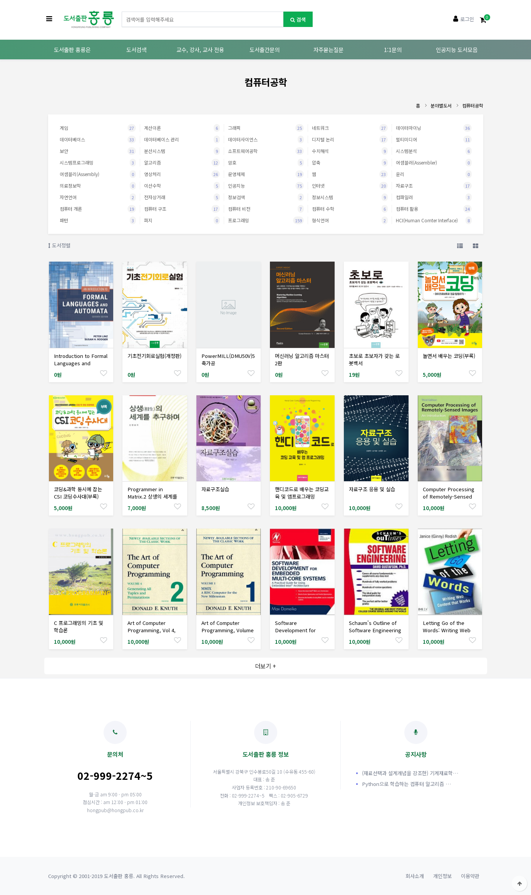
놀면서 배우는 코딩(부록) (449, 355)
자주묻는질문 (328, 49)
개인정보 (442, 876)
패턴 (98, 220)
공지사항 (415, 739)
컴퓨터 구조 (182, 209)
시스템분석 (434, 151)
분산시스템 (182, 151)
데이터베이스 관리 (182, 139)
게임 (98, 128)
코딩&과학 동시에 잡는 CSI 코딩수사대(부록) (78, 492)
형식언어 (350, 220)
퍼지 (182, 220)
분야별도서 (441, 105)
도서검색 (136, 49)
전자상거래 (182, 197)
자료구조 (434, 186)
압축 (350, 162)
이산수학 (182, 186)
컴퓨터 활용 (434, 209)
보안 (98, 151)
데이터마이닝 (434, 128)
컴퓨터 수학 (350, 209)
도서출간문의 (265, 49)
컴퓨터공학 (472, 105)
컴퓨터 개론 (98, 209)
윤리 (434, 174)
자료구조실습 (215, 489)
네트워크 (350, 128)
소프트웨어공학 (266, 151)
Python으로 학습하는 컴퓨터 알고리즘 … (406, 784)
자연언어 (98, 197)
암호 (266, 162)
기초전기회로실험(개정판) (154, 355)
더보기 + (265, 666)
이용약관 (470, 876)
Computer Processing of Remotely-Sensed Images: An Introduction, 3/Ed (448, 500)
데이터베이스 (98, 139)
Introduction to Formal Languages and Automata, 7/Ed (80, 363)
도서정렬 (59, 245)
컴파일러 (434, 197)
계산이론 (182, 128)
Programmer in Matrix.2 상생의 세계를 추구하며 (152, 496)
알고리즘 (182, 162)
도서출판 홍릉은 (72, 49)
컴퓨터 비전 (266, 209)
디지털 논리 (350, 139)
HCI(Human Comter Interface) (434, 220)
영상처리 (182, 174)
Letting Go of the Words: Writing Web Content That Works (447, 630)
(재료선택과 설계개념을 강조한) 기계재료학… (410, 773)
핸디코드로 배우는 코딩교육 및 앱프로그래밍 (302, 492)
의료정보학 (98, 186)
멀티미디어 (434, 139)
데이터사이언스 (266, 139)
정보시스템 (350, 197)
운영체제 (266, 174)
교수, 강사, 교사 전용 (200, 49)
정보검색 (266, 197)
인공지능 (266, 186)
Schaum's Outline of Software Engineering (375, 626)
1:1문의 (393, 49)
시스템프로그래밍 (98, 162)
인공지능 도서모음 (456, 49)
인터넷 (350, 186)
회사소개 (414, 876)
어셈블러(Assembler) (434, 162)
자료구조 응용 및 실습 (372, 489)
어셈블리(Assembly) (98, 174)
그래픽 (266, 128)
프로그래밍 (266, 220)
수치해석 (350, 151)
